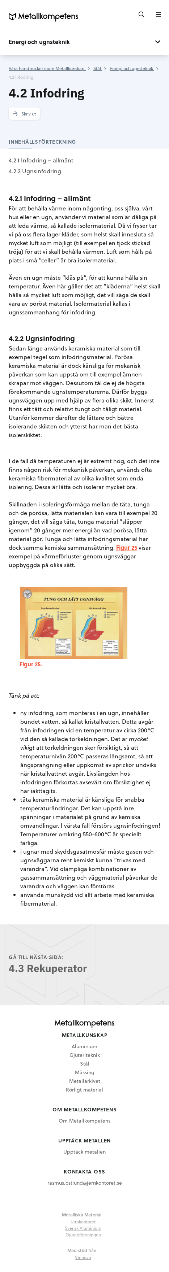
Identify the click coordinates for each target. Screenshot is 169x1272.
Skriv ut (24, 113)
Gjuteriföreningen (83, 1234)
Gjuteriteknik (84, 1055)
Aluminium (84, 1046)
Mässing (84, 1072)
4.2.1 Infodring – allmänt (41, 160)
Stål (84, 1063)
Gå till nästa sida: (36, 957)
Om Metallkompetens (84, 1120)
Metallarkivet (84, 1081)
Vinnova (83, 1257)
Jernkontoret (83, 1221)
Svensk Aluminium (83, 1228)
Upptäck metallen (84, 1151)
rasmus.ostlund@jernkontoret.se (84, 1182)
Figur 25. (31, 664)
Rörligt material (84, 1089)
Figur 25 (126, 547)
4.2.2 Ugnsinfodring (35, 171)
